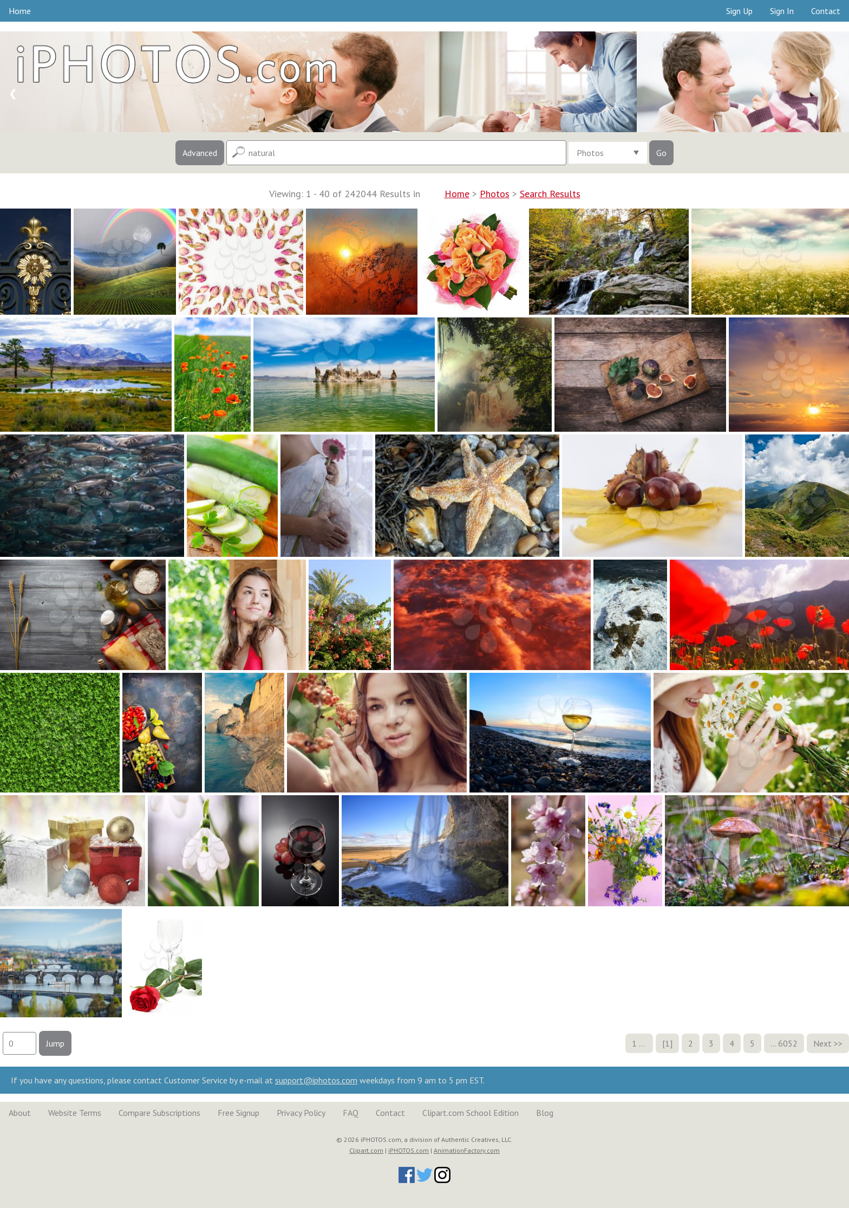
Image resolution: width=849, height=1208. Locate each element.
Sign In (782, 10)
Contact (825, 10)
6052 (788, 1043)
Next (822, 1043)
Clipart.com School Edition (470, 1112)
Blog (544, 1112)
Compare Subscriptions (159, 1112)
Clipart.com (366, 1150)
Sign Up (739, 10)
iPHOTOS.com (408, 1150)
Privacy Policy (301, 1112)
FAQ (350, 1112)
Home (20, 10)
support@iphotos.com (316, 1080)
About (20, 1112)
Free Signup (238, 1112)
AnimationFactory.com (467, 1150)
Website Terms (74, 1112)
